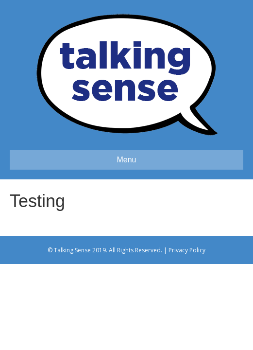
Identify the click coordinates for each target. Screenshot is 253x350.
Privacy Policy (187, 250)
